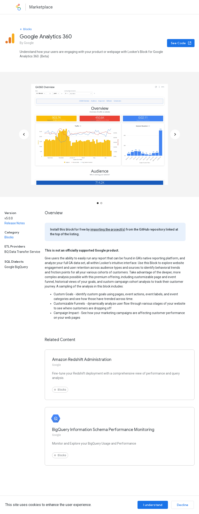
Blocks (26, 29)
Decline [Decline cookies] (182, 505)
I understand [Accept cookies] (152, 505)
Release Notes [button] (14, 223)
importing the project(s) (107, 229)
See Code (181, 43)
